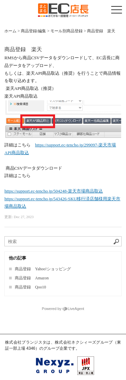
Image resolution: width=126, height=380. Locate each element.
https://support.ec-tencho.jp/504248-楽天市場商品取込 (53, 191)
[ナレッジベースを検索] (63, 241)
